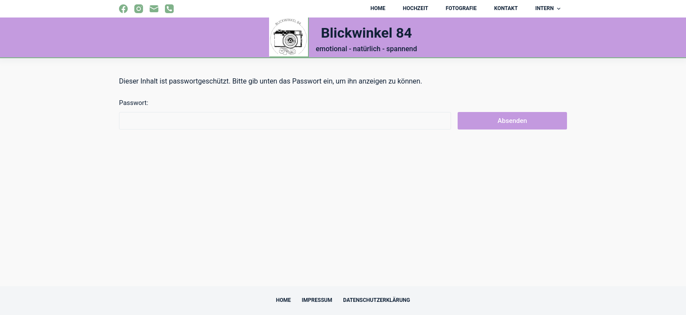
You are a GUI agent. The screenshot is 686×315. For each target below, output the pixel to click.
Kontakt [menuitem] (506, 8)
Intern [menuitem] (549, 9)
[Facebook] (123, 8)
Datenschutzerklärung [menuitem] (376, 300)
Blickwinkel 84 (366, 32)
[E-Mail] (154, 8)
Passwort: (285, 114)
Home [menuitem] (378, 8)
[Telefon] (169, 8)
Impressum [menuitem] (317, 300)
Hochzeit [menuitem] (415, 8)
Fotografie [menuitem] (461, 8)
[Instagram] (138, 8)
